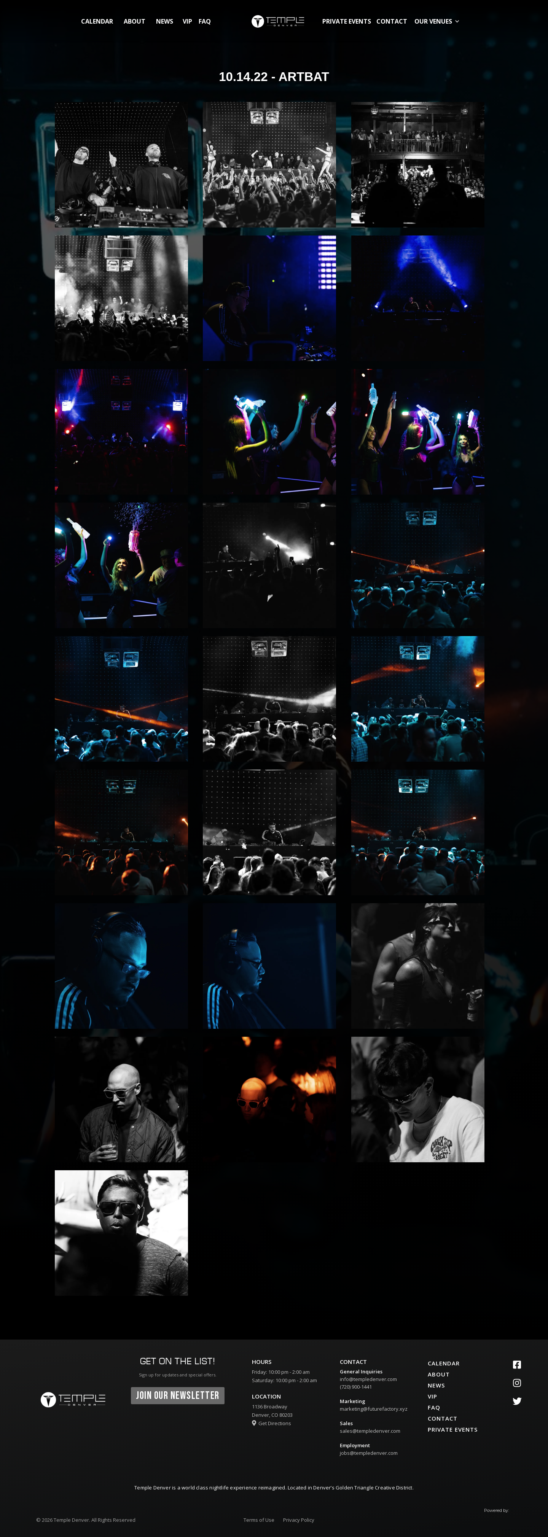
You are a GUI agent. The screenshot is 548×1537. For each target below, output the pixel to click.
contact (391, 21)
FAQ (205, 21)
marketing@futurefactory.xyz (374, 1408)
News (164, 21)
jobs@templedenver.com (369, 1452)
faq (434, 1407)
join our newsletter (178, 1395)
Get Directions (271, 1423)
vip (187, 21)
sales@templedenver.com (370, 1430)
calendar (97, 21)
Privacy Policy (298, 1519)
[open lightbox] (121, 165)
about (134, 21)
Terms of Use (259, 1519)
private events (346, 21)
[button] (438, 21)
